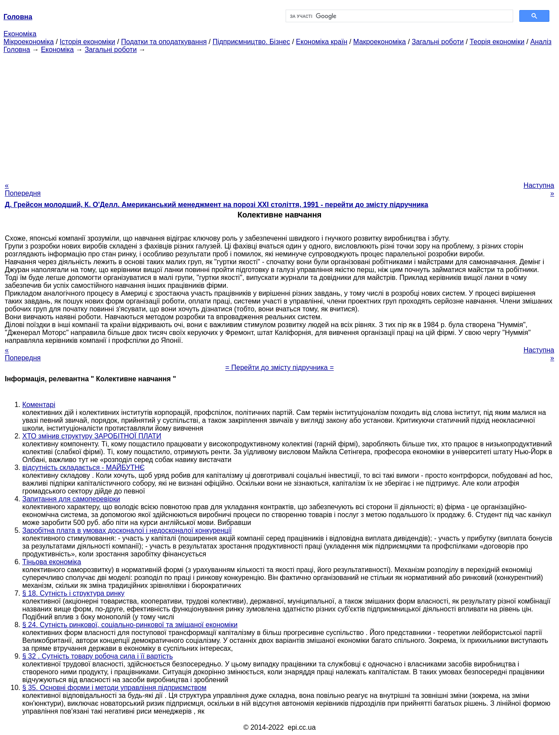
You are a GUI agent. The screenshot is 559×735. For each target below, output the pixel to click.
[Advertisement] (279, 115)
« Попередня (23, 189)
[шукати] (398, 16)
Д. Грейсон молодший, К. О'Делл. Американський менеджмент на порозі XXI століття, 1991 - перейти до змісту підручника (216, 204)
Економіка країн (322, 41)
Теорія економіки (496, 41)
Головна (16, 49)
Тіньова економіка (51, 562)
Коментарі (38, 404)
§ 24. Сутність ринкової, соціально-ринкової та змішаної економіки (130, 624)
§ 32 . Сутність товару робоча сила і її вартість (97, 656)
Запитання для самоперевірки (71, 499)
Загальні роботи (438, 41)
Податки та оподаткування (164, 41)
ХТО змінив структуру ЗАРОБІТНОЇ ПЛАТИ (91, 436)
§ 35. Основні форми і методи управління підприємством (114, 687)
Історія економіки (87, 41)
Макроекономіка (379, 41)
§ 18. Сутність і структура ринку (73, 593)
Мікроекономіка (28, 41)
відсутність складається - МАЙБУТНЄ (83, 467)
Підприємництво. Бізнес (251, 41)
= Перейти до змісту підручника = (279, 367)
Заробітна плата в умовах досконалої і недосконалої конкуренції (127, 530)
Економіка (19, 34)
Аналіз (541, 41)
